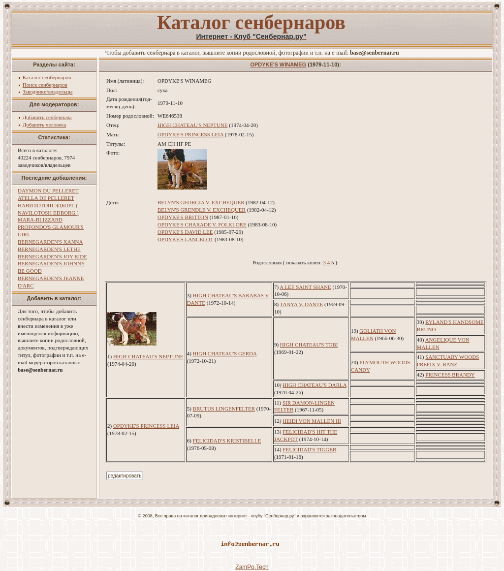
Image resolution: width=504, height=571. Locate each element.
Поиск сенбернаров (45, 85)
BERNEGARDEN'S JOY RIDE (52, 256)
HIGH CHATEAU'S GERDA (225, 353)
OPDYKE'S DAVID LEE (185, 232)
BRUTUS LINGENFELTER (224, 409)
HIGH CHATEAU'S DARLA (314, 385)
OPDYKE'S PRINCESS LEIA (190, 134)
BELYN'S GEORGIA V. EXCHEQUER (201, 202)
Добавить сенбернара (47, 117)
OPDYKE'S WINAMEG (278, 64)
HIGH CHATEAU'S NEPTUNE (193, 125)
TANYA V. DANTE (301, 304)
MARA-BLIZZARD (40, 219)
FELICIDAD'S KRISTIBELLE (227, 441)
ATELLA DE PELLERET (46, 198)
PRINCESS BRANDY (450, 375)
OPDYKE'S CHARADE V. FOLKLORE (202, 224)
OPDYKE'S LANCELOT (185, 239)
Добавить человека (44, 124)
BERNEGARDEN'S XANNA (50, 242)
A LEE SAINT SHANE (305, 287)
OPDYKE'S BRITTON (183, 217)
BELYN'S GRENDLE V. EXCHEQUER (202, 210)
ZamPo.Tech (251, 567)
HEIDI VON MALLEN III (312, 421)
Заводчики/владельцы (48, 92)
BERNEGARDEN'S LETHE (49, 249)
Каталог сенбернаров (47, 77)
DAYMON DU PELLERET (48, 190)
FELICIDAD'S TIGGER (309, 449)
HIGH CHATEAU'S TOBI (309, 345)
